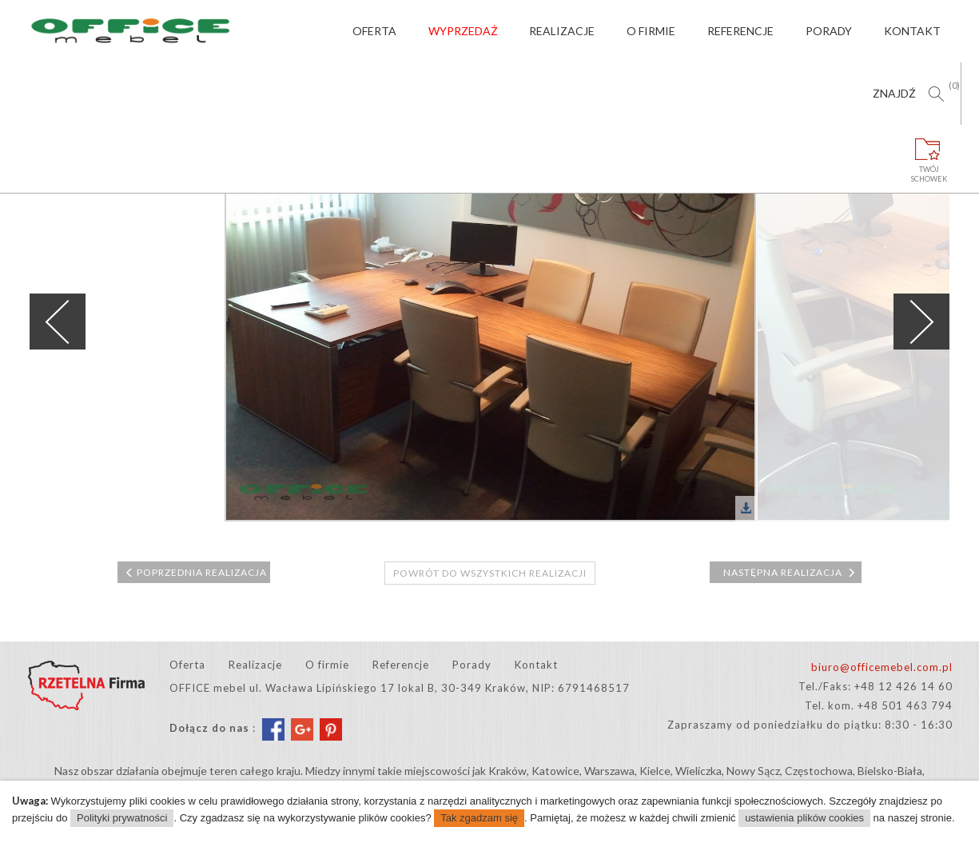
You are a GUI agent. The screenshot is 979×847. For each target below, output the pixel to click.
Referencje (740, 31)
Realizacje (562, 31)
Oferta (374, 31)
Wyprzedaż (463, 31)
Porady (829, 31)
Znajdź (894, 93)
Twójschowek (929, 154)
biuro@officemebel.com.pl (882, 667)
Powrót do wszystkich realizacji (490, 573)
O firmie (651, 31)
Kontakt (912, 31)
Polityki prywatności (122, 818)
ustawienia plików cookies (804, 818)
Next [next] (921, 322)
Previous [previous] (58, 322)
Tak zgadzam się (479, 818)
